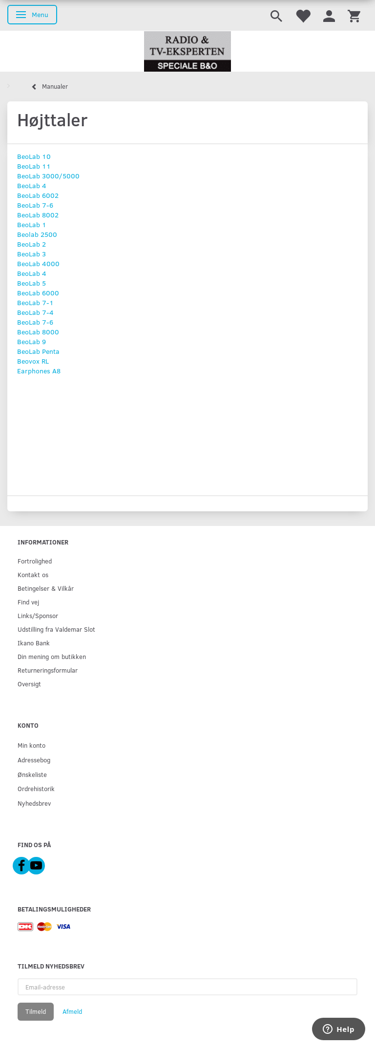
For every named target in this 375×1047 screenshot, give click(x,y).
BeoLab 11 (34, 166)
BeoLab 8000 (38, 331)
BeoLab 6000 (38, 292)
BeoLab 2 (31, 244)
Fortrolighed (35, 561)
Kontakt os (33, 574)
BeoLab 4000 (38, 263)
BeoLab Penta (38, 351)
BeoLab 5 (31, 283)
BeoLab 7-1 (35, 302)
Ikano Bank (34, 643)
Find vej (28, 602)
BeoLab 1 (31, 224)
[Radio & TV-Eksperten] (187, 51)
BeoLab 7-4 (35, 312)
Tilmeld (35, 1011)
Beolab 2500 (37, 234)
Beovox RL (33, 361)
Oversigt (29, 683)
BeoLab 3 (31, 253)
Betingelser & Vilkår (46, 588)
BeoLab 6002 (38, 195)
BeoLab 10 (34, 156)
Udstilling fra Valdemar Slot (56, 629)
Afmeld (72, 1011)
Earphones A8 (39, 370)
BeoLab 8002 (38, 214)
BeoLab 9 (31, 341)
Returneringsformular (48, 670)
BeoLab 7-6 (35, 205)
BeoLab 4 (31, 185)
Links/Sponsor (38, 615)
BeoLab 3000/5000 (48, 175)
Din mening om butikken (52, 656)
